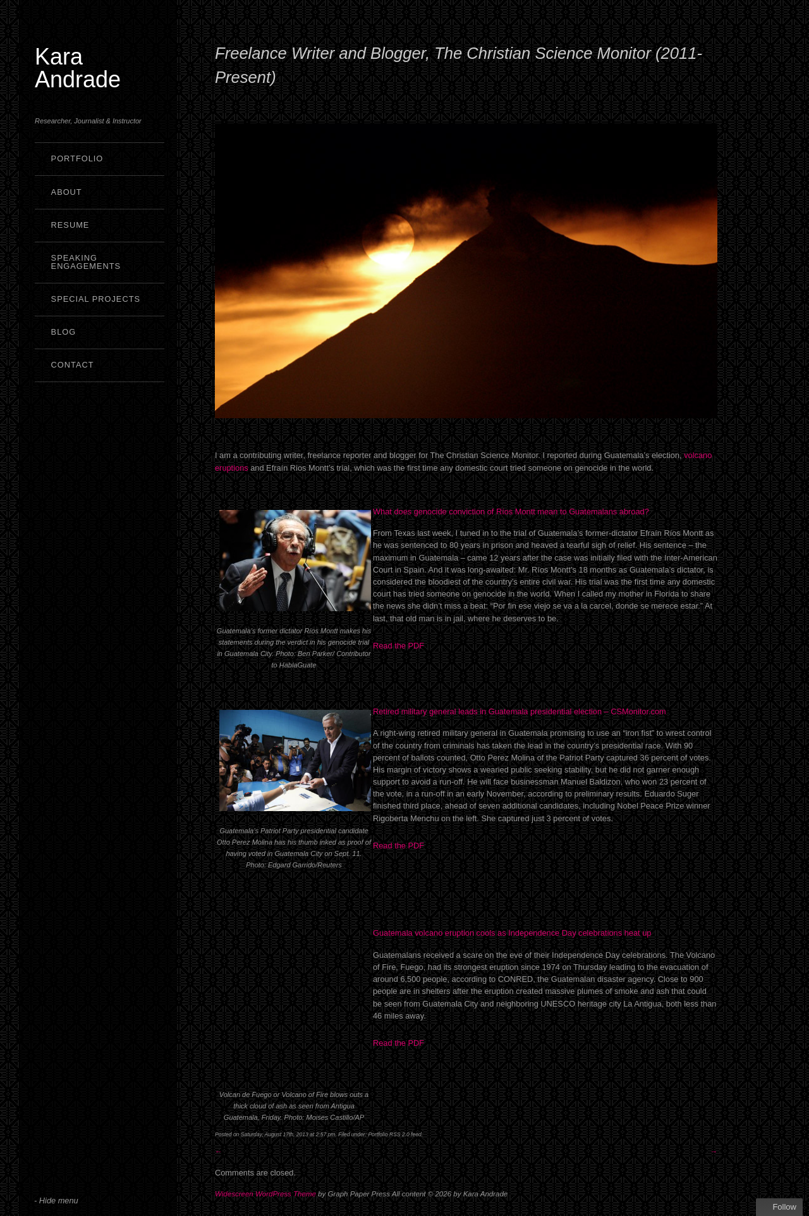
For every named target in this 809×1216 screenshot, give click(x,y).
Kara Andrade (78, 68)
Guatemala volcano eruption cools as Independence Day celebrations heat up (512, 933)
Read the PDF (400, 645)
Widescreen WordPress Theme (265, 1194)
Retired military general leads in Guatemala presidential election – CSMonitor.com (519, 711)
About (66, 192)
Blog (63, 332)
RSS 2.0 (399, 1134)
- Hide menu (56, 1200)
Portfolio (77, 158)
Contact (72, 364)
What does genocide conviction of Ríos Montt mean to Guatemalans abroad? (511, 511)
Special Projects (95, 299)
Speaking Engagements (86, 262)
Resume (70, 225)
